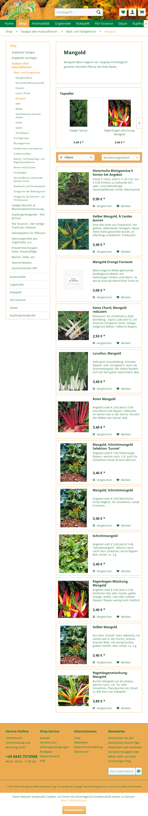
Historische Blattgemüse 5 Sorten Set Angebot (113, 172)
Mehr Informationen (74, 800)
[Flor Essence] (104, 23)
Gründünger (20, 172)
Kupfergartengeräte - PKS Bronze (28, 216)
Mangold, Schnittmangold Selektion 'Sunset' (113, 446)
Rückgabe (46, 751)
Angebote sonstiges (24, 58)
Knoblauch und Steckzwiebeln (29, 186)
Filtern (66, 157)
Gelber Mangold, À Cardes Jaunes (112, 218)
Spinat (19, 127)
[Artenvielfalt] (40, 23)
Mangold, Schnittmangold (113, 490)
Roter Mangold (104, 399)
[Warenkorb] (142, 12)
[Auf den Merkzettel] (124, 206)
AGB (42, 760)
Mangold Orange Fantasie (112, 262)
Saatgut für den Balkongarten (29, 191)
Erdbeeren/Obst (22, 153)
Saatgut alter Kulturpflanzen (22, 65)
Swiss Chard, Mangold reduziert (109, 310)
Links (77, 738)
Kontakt (45, 738)
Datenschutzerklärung (88, 747)
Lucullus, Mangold (107, 353)
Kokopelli (16, 292)
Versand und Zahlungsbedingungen (54, 745)
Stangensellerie (24, 77)
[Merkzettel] (123, 12)
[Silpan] (123, 23)
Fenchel (20, 88)
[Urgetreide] (62, 23)
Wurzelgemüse (22, 143)
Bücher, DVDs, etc (23, 257)
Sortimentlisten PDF (24, 268)
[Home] (9, 23)
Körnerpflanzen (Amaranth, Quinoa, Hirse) (28, 179)
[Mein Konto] (132, 12)
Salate (19, 122)
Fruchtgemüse (21, 138)
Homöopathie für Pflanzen (28, 233)
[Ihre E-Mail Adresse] (121, 771)
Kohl (18, 103)
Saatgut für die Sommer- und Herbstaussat (29, 198)
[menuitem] (79, 12)
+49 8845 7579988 (21, 756)
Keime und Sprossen (25, 167)
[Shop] (22, 23)
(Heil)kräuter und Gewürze (28, 148)
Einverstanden (74, 810)
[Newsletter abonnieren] (138, 771)
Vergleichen (102, 206)
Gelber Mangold (105, 627)
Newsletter (81, 742)
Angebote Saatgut (23, 52)
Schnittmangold (105, 536)
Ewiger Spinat (78, 130)
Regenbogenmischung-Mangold (110, 675)
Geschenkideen (22, 262)
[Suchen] (99, 12)
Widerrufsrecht (50, 756)
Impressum (81, 751)
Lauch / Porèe (23, 93)
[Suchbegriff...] (79, 12)
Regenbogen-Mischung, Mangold (119, 132)
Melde (19, 108)
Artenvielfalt (18, 277)
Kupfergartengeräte (22, 315)
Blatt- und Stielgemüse (27, 72)
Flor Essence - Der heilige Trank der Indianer (28, 225)
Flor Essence (18, 300)
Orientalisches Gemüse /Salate (28, 115)
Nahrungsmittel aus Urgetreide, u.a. (25, 240)
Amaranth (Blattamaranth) (30, 82)
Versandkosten (66, 786)
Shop (13, 46)
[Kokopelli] (82, 23)
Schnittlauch (22, 133)
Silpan (14, 307)
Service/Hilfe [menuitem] (132, 3)
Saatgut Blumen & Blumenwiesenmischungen (29, 207)
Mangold (21, 98)
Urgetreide (17, 284)
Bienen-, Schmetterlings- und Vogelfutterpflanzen (29, 160)
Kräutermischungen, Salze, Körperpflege (25, 249)
